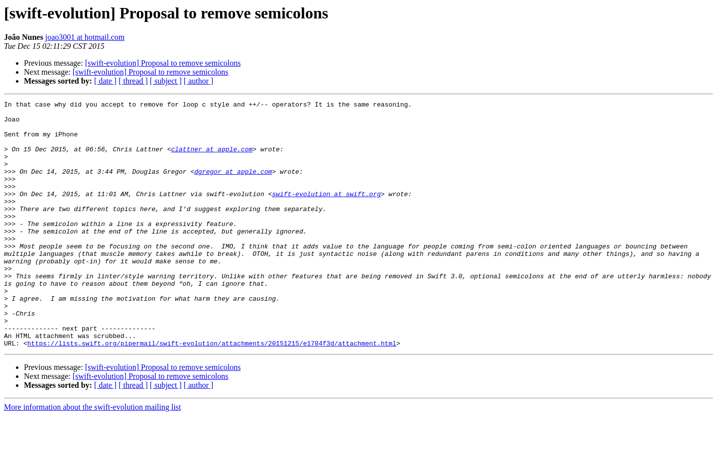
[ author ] (199, 81)
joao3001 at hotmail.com (85, 37)
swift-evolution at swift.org (326, 213)
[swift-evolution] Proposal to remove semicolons (163, 63)
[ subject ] (166, 81)
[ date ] (105, 81)
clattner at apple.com (211, 159)
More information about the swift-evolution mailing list (92, 456)
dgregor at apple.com (233, 186)
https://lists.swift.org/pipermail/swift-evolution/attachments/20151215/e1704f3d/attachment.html (211, 392)
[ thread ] (133, 81)
